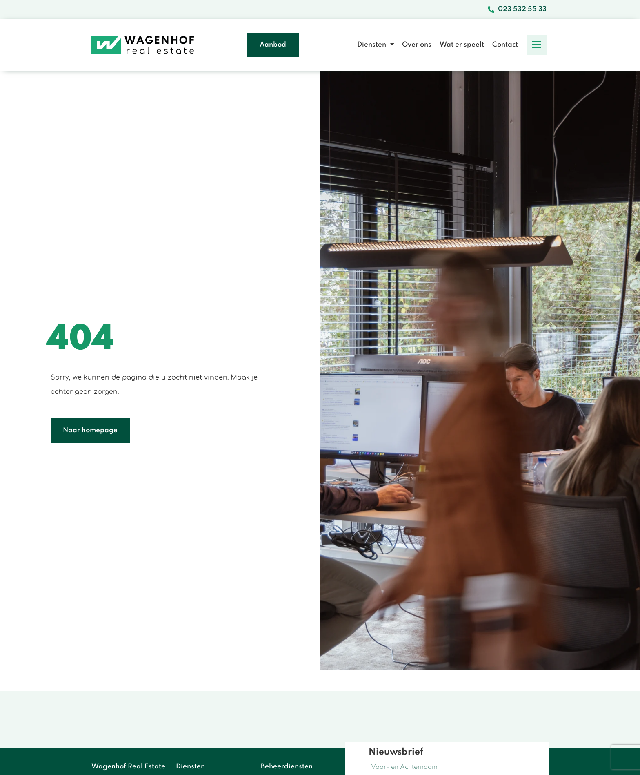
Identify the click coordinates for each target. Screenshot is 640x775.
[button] (537, 45)
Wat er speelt (462, 44)
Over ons (416, 44)
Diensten (375, 45)
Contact (505, 44)
